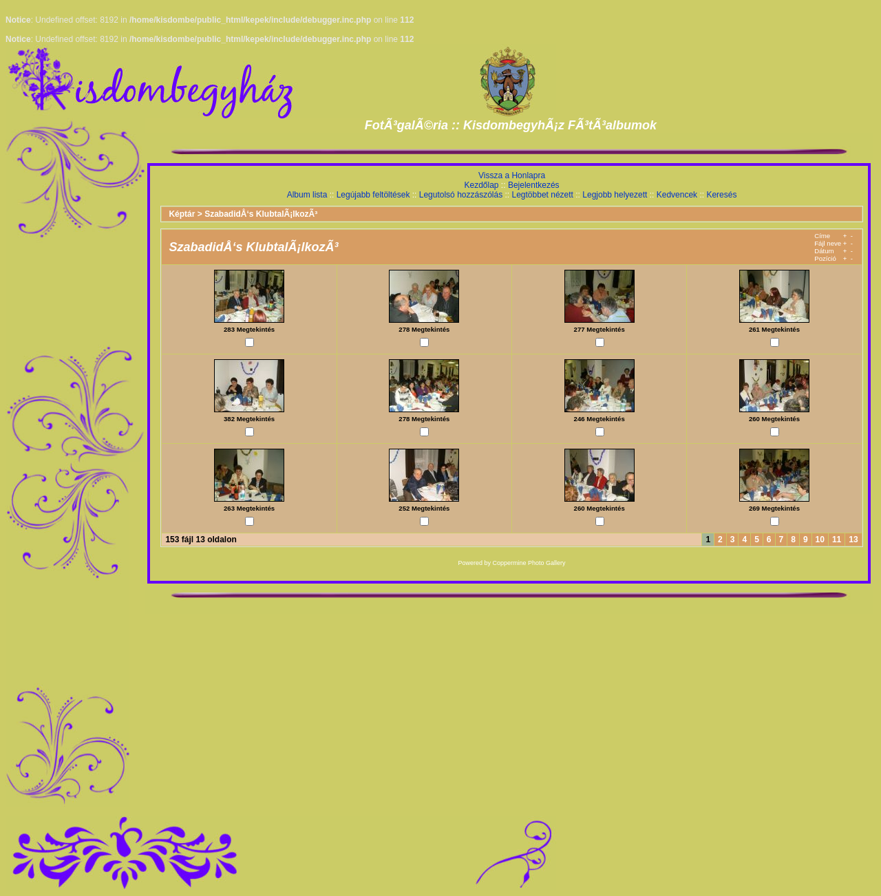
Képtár (182, 214)
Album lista (307, 195)
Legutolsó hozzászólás (460, 195)
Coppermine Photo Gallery (529, 562)
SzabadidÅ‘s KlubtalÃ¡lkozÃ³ (260, 214)
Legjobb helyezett (614, 195)
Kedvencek (677, 195)
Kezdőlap (481, 185)
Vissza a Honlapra (511, 175)
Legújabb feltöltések (373, 195)
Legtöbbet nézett (542, 195)
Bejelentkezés (534, 185)
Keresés (721, 195)
